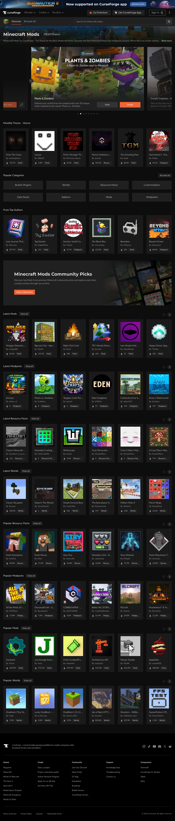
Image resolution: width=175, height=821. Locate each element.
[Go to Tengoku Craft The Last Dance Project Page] (73, 391)
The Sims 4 (8, 781)
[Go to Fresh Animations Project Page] (16, 548)
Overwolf (144, 768)
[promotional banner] (87, 4)
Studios (58, 12)
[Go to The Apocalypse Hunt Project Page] (101, 495)
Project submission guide (48, 772)
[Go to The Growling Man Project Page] (130, 147)
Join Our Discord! (79, 768)
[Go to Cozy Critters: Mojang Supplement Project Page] (130, 443)
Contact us (111, 777)
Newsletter (76, 781)
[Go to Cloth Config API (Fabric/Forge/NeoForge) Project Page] (73, 652)
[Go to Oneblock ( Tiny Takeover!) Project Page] (16, 705)
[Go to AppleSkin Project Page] (159, 652)
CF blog (75, 777)
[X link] (164, 746)
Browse (30, 12)
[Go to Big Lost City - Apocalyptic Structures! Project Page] (44, 338)
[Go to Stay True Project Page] (73, 548)
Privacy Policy (26, 814)
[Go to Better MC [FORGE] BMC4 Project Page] (101, 600)
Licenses (39, 814)
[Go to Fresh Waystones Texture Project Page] (159, 548)
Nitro (143, 781)
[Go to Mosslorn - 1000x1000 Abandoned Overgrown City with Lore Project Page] (130, 705)
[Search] (169, 21)
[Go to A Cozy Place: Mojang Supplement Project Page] (159, 443)
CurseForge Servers (80, 795)
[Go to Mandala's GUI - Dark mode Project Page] (101, 548)
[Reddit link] (170, 746)
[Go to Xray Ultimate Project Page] (130, 548)
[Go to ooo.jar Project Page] (44, 147)
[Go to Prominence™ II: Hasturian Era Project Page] (159, 600)
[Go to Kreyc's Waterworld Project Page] (159, 391)
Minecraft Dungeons (12, 795)
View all (24, 314)
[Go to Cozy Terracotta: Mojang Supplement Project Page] (101, 443)
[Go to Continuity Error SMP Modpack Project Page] (130, 391)
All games (7, 768)
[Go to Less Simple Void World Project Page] (130, 338)
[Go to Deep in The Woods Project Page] (44, 495)
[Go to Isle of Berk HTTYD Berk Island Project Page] (101, 705)
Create (44, 12)
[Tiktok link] (149, 746)
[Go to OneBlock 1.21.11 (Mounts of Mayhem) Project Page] (73, 705)
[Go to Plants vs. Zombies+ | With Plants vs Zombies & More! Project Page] (44, 391)
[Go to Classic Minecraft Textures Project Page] (16, 443)
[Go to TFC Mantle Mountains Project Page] (101, 338)
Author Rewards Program (48, 777)
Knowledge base (113, 768)
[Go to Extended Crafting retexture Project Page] (44, 443)
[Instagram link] (144, 746)
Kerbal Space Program (12, 790)
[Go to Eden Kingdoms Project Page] (101, 391)
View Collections (24, 292)
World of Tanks (9, 799)
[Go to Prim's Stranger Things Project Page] (73, 147)
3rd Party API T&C (45, 786)
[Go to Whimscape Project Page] (73, 443)
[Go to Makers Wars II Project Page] (130, 495)
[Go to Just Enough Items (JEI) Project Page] (44, 652)
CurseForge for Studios (150, 772)
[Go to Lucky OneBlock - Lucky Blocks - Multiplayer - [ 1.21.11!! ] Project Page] (44, 705)
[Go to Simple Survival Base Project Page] (73, 495)
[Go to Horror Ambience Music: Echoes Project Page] (101, 147)
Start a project (44, 768)
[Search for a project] (120, 21)
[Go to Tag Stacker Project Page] (44, 234)
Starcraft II (7, 786)
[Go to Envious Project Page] (16, 391)
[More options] (169, 12)
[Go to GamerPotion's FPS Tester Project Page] (159, 705)
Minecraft (7, 772)
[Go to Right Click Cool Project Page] (73, 338)
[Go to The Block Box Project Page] (101, 234)
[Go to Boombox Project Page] (130, 234)
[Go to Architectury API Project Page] (101, 652)
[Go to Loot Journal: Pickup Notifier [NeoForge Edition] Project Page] (16, 234)
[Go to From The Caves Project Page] (16, 147)
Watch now (122, 105)
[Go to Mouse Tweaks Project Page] (130, 652)
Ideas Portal (77, 772)
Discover (16, 21)
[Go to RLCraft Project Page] (130, 600)
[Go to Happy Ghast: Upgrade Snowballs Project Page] (159, 338)
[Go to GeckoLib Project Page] (16, 652)
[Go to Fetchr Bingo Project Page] (159, 495)
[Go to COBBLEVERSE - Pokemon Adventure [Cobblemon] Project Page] (73, 600)
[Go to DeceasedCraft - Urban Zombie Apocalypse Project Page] (44, 600)
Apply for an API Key (46, 781)
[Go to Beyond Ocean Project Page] (159, 234)
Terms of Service (9, 814)
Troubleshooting (113, 772)
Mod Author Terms (54, 814)
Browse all (165, 175)
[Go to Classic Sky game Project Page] (16, 495)
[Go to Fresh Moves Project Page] (44, 548)
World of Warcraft (11, 777)
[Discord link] (159, 746)
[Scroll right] (169, 315)
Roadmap (76, 786)
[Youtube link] (154, 746)
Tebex (143, 777)
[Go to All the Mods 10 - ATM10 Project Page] (16, 600)
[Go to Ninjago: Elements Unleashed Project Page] (16, 338)
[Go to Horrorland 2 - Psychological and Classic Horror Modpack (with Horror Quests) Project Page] (159, 147)
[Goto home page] (12, 12)
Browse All (30, 21)
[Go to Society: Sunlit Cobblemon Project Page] (73, 234)
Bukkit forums (78, 790)
